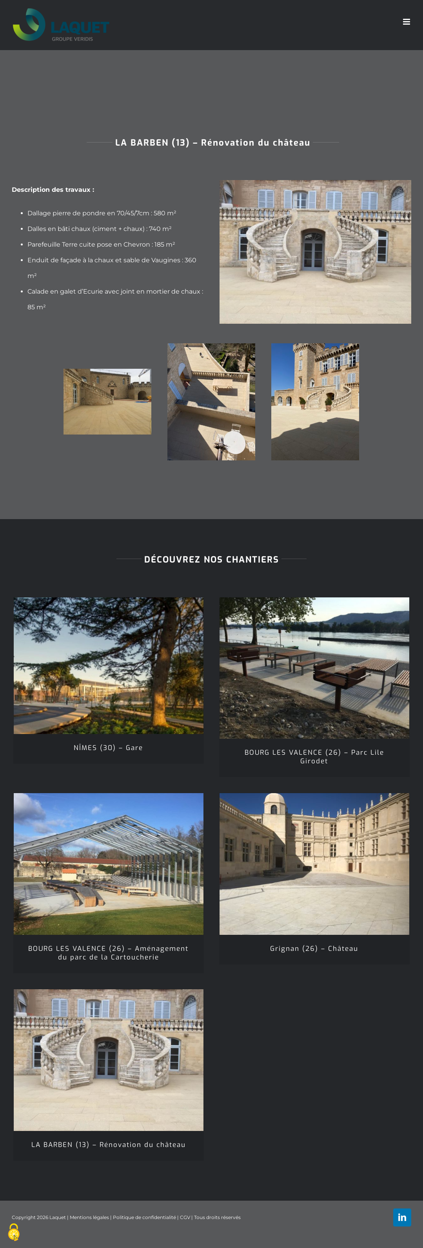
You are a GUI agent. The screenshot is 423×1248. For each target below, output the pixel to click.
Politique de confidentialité (144, 1217)
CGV (185, 1217)
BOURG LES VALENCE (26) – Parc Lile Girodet (314, 757)
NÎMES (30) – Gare (108, 747)
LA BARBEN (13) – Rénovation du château (108, 1144)
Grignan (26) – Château (314, 948)
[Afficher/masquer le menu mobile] (407, 22)
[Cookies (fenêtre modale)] (13, 1232)
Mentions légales (89, 1217)
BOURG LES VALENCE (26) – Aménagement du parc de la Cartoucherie (108, 953)
